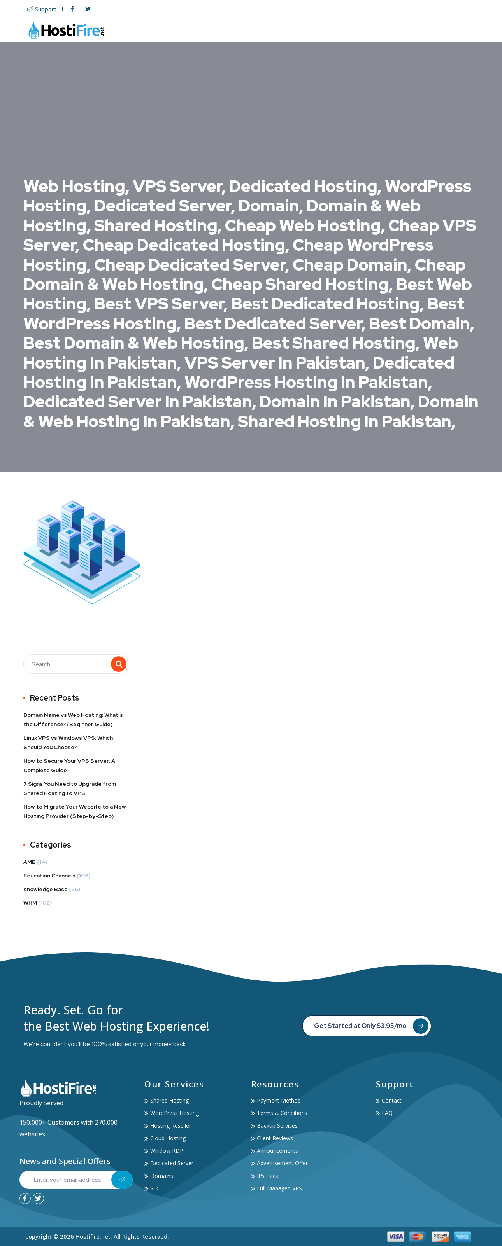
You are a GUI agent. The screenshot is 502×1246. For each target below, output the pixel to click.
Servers (289, 30)
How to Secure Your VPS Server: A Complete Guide (69, 765)
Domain (325, 30)
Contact (464, 30)
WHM (30, 902)
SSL (352, 30)
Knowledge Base (45, 889)
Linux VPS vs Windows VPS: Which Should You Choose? (68, 742)
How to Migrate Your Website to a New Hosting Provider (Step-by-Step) (74, 811)
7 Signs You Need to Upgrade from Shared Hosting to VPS (69, 788)
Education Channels (49, 875)
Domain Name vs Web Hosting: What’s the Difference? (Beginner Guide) (73, 719)
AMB (29, 861)
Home (201, 30)
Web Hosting (241, 30)
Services (383, 30)
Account (425, 30)
